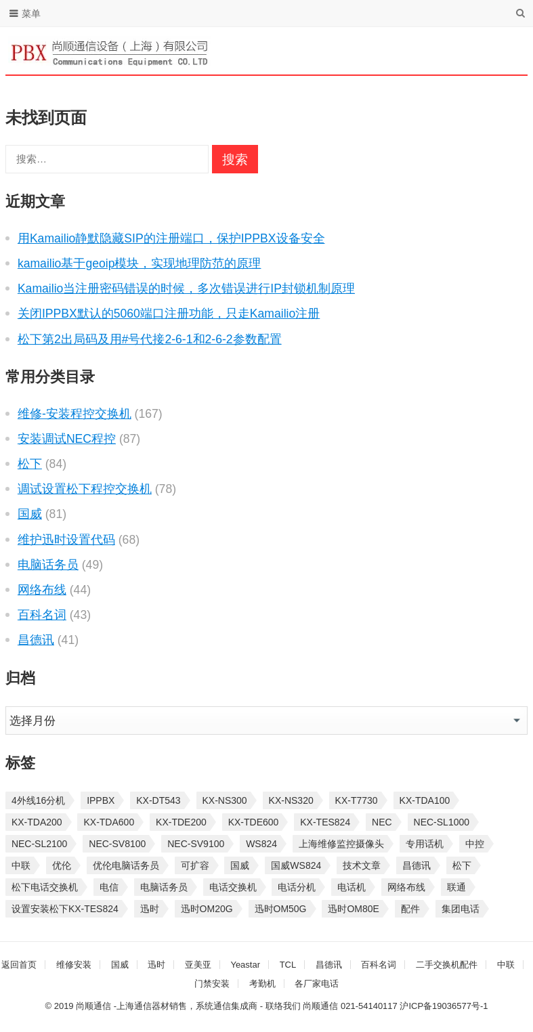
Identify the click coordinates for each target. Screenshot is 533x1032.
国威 (30, 514)
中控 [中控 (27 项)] (474, 843)
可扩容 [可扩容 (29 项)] (195, 865)
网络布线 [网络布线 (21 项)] (406, 887)
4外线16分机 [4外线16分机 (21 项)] (38, 800)
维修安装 (73, 965)
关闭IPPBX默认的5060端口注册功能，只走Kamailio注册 (169, 313)
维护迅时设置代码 (66, 539)
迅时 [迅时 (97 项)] (149, 908)
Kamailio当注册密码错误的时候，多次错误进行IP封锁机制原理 (186, 288)
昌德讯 (36, 640)
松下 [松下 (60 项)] (461, 865)
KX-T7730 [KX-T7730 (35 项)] (356, 800)
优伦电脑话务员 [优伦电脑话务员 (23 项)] (126, 865)
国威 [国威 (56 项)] (239, 865)
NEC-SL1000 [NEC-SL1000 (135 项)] (442, 822)
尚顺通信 (320, 1006)
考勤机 (262, 984)
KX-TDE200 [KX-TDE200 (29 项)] (181, 822)
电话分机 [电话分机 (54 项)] (297, 887)
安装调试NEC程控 (67, 439)
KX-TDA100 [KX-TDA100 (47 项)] (425, 800)
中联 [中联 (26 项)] (21, 865)
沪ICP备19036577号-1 (444, 1006)
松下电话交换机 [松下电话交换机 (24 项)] (45, 887)
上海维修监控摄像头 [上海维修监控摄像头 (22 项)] (341, 843)
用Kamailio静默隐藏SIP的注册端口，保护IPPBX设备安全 (171, 238)
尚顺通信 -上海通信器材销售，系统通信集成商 (166, 1006)
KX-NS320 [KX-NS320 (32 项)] (291, 800)
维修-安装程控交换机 (74, 414)
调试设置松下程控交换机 (85, 489)
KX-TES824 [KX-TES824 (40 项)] (325, 822)
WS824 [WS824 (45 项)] (261, 843)
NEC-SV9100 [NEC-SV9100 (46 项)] (195, 843)
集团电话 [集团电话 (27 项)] (460, 908)
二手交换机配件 (446, 965)
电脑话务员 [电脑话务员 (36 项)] (164, 887)
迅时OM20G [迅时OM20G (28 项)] (207, 908)
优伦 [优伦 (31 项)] (61, 865)
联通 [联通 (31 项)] (456, 887)
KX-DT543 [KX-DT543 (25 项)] (158, 800)
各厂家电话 (317, 984)
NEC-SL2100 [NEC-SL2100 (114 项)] (40, 843)
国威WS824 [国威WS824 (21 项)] (296, 865)
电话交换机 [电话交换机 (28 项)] (233, 887)
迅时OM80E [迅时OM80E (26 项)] (353, 908)
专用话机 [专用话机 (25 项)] (425, 843)
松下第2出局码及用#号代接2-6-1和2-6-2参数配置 (150, 339)
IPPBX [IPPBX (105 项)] (100, 800)
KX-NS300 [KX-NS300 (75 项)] (224, 800)
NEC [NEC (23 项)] (382, 822)
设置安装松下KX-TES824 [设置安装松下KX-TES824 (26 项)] (65, 908)
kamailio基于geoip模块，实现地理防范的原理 (139, 263)
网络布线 (42, 590)
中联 (506, 965)
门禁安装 (212, 984)
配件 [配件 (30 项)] (410, 908)
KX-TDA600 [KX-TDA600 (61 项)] (108, 822)
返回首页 (19, 965)
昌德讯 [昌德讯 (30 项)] (416, 865)
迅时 (156, 965)
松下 (30, 464)
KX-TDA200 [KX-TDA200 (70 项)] (37, 822)
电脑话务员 (48, 565)
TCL (288, 965)
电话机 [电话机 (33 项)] (351, 887)
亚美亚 (198, 965)
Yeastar (245, 965)
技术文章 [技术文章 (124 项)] (362, 865)
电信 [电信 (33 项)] (109, 887)
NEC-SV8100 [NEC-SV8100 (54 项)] (117, 843)
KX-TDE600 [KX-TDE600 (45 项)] (253, 822)
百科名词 (42, 615)
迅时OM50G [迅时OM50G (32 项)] (281, 908)
